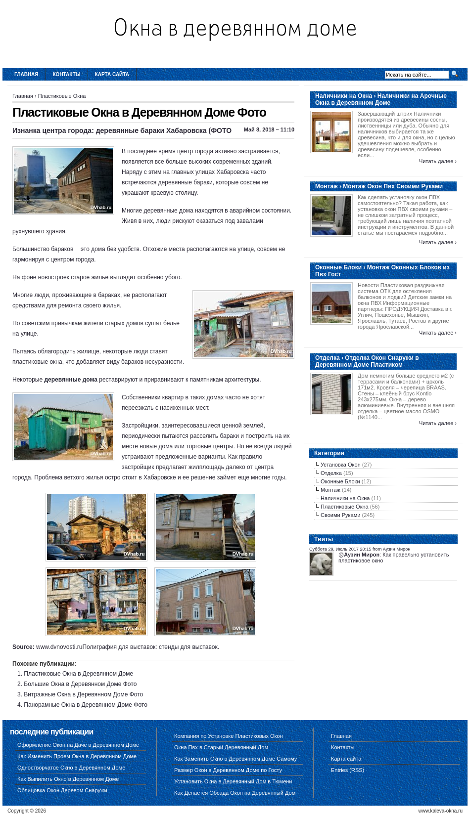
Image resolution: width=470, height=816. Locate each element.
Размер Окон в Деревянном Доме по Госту (228, 770)
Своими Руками (340, 515)
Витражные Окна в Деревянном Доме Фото (83, 694)
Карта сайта (112, 74)
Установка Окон (341, 465)
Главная (26, 74)
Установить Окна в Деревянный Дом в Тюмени (233, 781)
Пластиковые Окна (62, 96)
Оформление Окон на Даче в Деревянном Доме (78, 745)
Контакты (67, 74)
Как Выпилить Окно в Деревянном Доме (68, 779)
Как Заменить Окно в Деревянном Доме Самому (235, 759)
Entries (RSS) (347, 770)
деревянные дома (70, 379)
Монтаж (330, 490)
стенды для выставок (188, 647)
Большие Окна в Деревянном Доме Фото (80, 684)
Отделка (331, 473)
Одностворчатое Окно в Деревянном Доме (71, 768)
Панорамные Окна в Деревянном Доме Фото (85, 704)
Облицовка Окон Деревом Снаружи (62, 790)
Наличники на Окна (345, 498)
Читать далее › (438, 161)
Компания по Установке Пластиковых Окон (228, 736)
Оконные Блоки (340, 481)
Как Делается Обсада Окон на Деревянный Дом (234, 793)
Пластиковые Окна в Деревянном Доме (78, 673)
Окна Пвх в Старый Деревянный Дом (221, 747)
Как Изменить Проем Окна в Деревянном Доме (77, 756)
